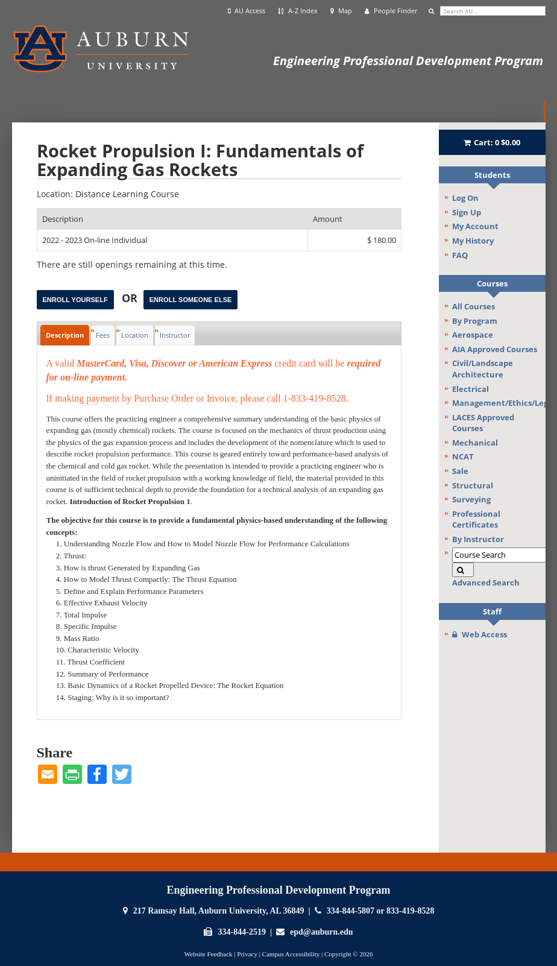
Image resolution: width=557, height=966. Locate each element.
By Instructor (478, 539)
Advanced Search (486, 582)
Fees (103, 334)
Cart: (492, 142)
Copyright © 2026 (348, 954)
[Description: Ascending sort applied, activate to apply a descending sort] (172, 219)
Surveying (471, 499)
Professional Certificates (476, 519)
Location (134, 334)
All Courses (473, 306)
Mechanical (475, 442)
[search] (493, 11)
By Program (474, 320)
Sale (460, 471)
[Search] (463, 570)
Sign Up (466, 212)
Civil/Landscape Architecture (482, 369)
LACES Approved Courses (483, 423)
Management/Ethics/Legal (499, 402)
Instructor (175, 334)
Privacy (247, 954)
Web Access (479, 634)
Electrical (470, 389)
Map (341, 11)
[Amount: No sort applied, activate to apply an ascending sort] (354, 219)
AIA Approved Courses (494, 349)
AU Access (247, 11)
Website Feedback (208, 954)
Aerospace (472, 334)
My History (473, 240)
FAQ (460, 255)
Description (65, 334)
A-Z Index (298, 11)
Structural (472, 485)
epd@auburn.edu (321, 931)
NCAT (463, 456)
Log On (465, 197)
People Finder (391, 11)
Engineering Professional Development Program (408, 60)
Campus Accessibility (291, 954)
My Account (475, 226)
